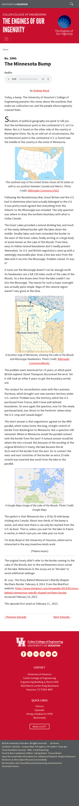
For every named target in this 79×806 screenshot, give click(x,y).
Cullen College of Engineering (24, 14)
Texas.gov (62, 746)
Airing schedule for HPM (39, 713)
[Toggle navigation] (6, 39)
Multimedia (39, 717)
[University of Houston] (15, 4)
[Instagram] (42, 654)
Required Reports (66, 756)
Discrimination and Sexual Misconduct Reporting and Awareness (32, 763)
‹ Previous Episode (15, 617)
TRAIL (29, 750)
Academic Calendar (11, 746)
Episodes (39, 710)
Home (5, 49)
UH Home (54, 743)
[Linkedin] (48, 654)
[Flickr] (36, 654)
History (40, 706)
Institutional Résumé (47, 756)
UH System (52, 746)
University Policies (10, 766)
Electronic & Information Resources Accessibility (24, 759)
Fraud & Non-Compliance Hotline (17, 753)
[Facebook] (23, 654)
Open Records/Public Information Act (19, 756)
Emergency (40, 746)
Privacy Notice (55, 753)
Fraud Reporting (40, 750)
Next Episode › (62, 617)
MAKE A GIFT (39, 726)
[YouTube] (54, 654)
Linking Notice (40, 753)
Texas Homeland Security (14, 750)
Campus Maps (27, 746)
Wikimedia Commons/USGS (43, 190)
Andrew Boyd (41, 90)
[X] (29, 654)
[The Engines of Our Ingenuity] (65, 23)
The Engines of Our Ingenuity (23, 25)
